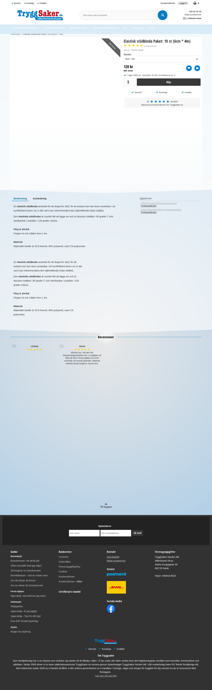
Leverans (63, 557)
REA (125, 28)
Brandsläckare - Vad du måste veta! (29, 575)
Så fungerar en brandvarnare (26, 570)
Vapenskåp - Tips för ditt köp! (26, 616)
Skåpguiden (17, 606)
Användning (39, 198)
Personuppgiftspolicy (69, 566)
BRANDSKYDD (79, 28)
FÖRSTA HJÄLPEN (55, 28)
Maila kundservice (193, 14)
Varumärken (138, 28)
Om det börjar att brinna (23, 580)
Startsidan (15, 34)
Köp (168, 82)
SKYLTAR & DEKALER (106, 28)
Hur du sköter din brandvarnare (27, 585)
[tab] (20, 198)
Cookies (63, 571)
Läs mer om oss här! (106, 675)
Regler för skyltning (21, 631)
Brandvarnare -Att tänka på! (25, 560)
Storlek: (127, 54)
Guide (151, 28)
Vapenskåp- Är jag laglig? (24, 611)
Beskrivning (20, 198)
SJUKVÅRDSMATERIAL (25, 28)
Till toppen (106, 505)
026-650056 (113, 557)
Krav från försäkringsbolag (24, 621)
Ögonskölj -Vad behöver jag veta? (28, 596)
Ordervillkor (65, 561)
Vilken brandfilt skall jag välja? (26, 565)
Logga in (183, 3)
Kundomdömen (168, 3)
